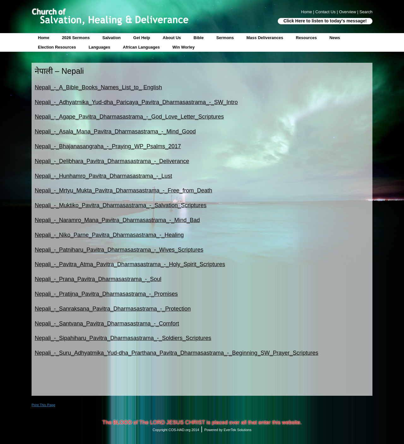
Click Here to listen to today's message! (325, 20)
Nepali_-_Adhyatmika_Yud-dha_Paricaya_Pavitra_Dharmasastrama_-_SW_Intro (136, 102)
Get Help (141, 37)
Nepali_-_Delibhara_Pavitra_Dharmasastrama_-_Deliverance (112, 161)
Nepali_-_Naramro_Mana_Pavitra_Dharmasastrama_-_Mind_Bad (117, 220)
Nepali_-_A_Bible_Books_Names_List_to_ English (98, 87)
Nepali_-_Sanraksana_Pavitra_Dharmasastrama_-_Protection (113, 309)
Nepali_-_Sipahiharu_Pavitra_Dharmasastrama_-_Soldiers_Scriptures (123, 338)
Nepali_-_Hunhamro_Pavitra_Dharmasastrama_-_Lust (103, 176)
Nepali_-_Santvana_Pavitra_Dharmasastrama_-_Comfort (107, 323)
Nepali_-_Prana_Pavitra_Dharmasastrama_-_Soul (98, 279)
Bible (198, 37)
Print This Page (43, 405)
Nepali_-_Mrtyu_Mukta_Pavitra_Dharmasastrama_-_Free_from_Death (123, 190)
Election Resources (57, 47)
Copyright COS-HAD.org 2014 (176, 430)
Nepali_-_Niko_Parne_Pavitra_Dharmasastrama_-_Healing (109, 235)
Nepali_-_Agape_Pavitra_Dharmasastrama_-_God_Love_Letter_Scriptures (129, 117)
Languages (99, 47)
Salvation (111, 37)
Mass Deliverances (265, 37)
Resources (306, 37)
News (335, 37)
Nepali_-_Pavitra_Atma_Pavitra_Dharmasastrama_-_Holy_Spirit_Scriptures (130, 264)
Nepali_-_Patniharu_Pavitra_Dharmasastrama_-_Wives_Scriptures (119, 250)
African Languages (141, 47)
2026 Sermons (76, 37)
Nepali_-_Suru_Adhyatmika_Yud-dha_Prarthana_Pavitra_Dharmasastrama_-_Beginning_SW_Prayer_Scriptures (176, 353)
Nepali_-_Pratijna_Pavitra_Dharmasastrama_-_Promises (106, 294)
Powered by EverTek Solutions (227, 430)
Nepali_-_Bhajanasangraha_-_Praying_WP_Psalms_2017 (108, 146)
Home (43, 37)
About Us (172, 37)
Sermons (225, 37)
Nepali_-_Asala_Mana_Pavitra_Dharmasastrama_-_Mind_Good (115, 131)
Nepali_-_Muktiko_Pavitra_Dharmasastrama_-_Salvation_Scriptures (120, 205)
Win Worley (183, 47)
